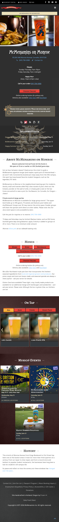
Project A (43, 495)
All (8, 310)
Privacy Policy (28, 487)
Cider (32, 310)
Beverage (41, 247)
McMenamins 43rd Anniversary (16, 141)
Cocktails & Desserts (29, 251)
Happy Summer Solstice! (13, 146)
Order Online (29, 91)
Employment (10, 487)
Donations (29, 490)
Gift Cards (49, 487)
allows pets (12, 228)
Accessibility (39, 487)
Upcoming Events (29, 131)
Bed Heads (22, 2)
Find (31, 2)
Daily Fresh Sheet (29, 500)
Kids (27, 247)
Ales (20, 310)
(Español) (18, 487)
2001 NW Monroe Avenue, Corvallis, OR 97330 (29, 57)
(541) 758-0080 (23, 60)
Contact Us (37, 60)
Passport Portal (9, 2)
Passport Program (30, 483)
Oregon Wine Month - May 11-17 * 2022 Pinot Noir (23, 137)
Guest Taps (47, 310)
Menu (14, 247)
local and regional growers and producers (36, 274)
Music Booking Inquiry (47, 483)
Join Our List (17, 483)
